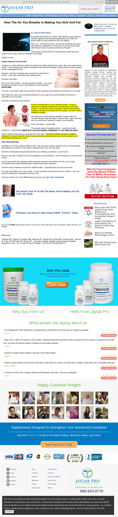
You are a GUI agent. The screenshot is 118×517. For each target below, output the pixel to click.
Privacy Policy (52, 480)
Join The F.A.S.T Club (59, 444)
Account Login (36, 488)
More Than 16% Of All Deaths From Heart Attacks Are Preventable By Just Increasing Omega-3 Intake (105, 212)
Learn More (100, 100)
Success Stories (101, 15)
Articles (90, 15)
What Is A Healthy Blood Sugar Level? (104, 234)
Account (100, 2)
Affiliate (50, 488)
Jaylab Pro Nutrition (108, 24)
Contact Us (112, 15)
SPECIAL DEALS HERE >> (90, 9)
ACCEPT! (9, 511)
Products (73, 15)
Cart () (112, 2)
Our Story (64, 15)
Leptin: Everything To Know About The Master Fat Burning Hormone (105, 224)
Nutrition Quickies (52, 15)
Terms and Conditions (54, 476)
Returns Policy (52, 484)
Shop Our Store (38, 15)
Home (29, 15)
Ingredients (82, 15)
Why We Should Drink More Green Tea (105, 243)
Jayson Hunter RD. (108, 28)
